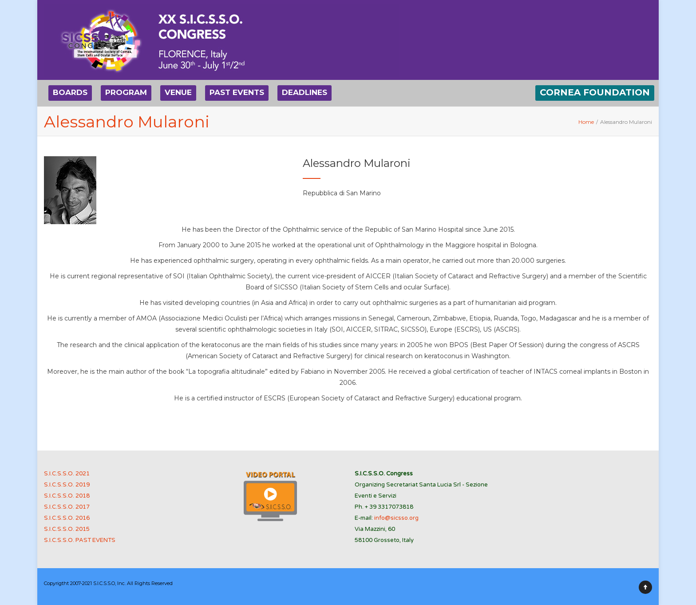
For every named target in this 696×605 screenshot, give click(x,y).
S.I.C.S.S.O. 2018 (67, 495)
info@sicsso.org (396, 518)
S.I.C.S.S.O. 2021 (67, 473)
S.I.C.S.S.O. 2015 (67, 529)
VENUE (178, 92)
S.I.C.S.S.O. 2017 (67, 506)
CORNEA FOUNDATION (595, 92)
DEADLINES (304, 92)
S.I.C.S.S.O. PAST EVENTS (79, 540)
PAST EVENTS (237, 92)
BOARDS (70, 92)
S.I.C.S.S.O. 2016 (67, 518)
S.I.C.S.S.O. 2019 (67, 484)
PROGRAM (126, 92)
